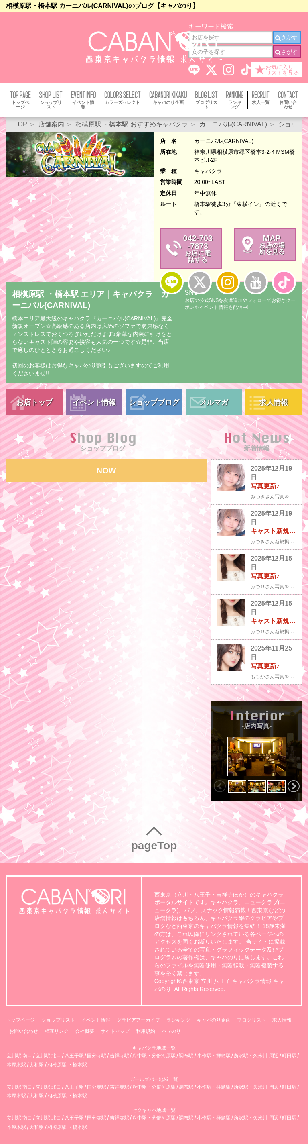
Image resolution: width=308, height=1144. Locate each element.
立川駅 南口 (19, 1055)
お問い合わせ (23, 1031)
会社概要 (84, 1031)
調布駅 (186, 1055)
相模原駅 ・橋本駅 (67, 1065)
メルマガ (213, 402)
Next (294, 786)
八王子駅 (74, 1055)
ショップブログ (154, 402)
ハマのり (171, 1031)
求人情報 (273, 402)
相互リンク (57, 1031)
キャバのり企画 (214, 1020)
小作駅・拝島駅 (214, 1055)
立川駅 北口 (48, 1055)
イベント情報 (94, 402)
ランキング (178, 1020)
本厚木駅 (16, 1065)
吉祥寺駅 (119, 1055)
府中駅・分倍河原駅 (154, 1055)
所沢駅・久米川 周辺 (256, 1055)
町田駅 (289, 1055)
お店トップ (34, 402)
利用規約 (145, 1031)
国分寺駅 (96, 1055)
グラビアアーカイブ (138, 1020)
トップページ (20, 1020)
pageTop (154, 845)
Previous (220, 786)
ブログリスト (251, 1020)
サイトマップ (115, 1031)
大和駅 (36, 1065)
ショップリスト (58, 1020)
